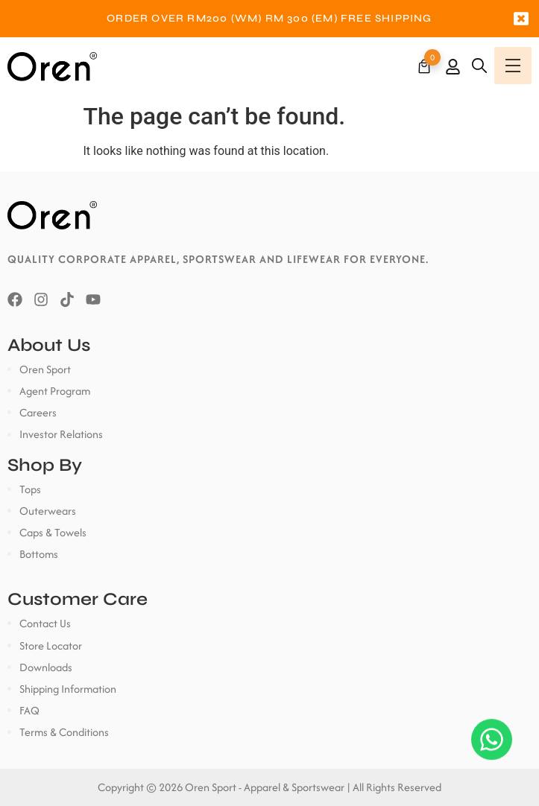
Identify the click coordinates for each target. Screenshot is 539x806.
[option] (269, 19)
